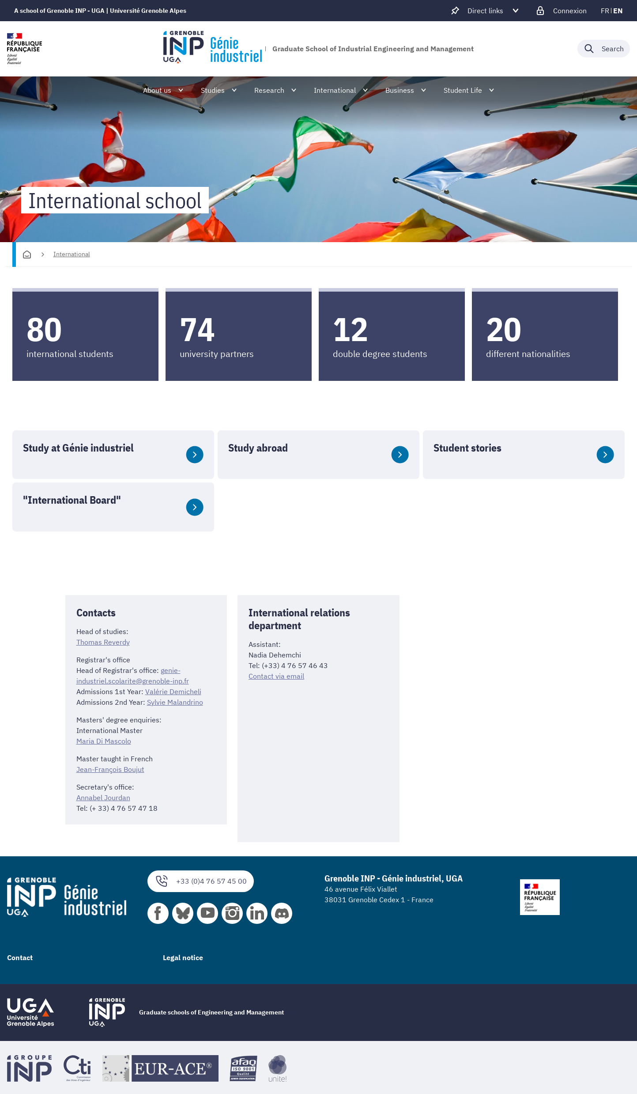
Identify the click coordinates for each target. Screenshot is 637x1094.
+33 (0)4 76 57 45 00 (201, 881)
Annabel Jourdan (103, 797)
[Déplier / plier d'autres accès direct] (485, 10)
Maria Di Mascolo (103, 741)
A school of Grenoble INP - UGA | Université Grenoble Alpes (100, 11)
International (71, 254)
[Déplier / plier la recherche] (603, 48)
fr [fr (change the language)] (605, 10)
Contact (20, 957)
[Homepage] (27, 254)
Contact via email (276, 676)
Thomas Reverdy (103, 642)
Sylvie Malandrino (175, 702)
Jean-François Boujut (110, 769)
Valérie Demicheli (173, 691)
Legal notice (183, 957)
